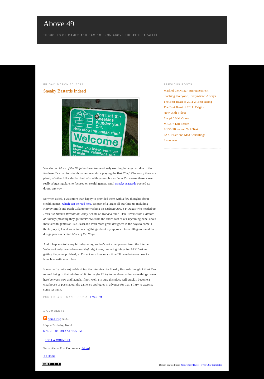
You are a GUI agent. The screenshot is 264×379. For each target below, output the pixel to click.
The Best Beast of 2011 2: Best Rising (188, 101)
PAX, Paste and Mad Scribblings (184, 135)
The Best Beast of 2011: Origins (184, 107)
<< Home (49, 356)
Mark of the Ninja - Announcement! (186, 90)
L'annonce (170, 140)
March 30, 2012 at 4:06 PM (62, 331)
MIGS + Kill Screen (176, 123)
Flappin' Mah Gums (176, 118)
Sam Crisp (54, 319)
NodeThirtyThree (190, 365)
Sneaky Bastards (125, 183)
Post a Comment (57, 340)
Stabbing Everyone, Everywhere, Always (190, 96)
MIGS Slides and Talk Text (181, 129)
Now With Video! (175, 112)
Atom (85, 348)
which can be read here (76, 203)
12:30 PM (96, 297)
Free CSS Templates (211, 365)
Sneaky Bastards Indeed (64, 90)
